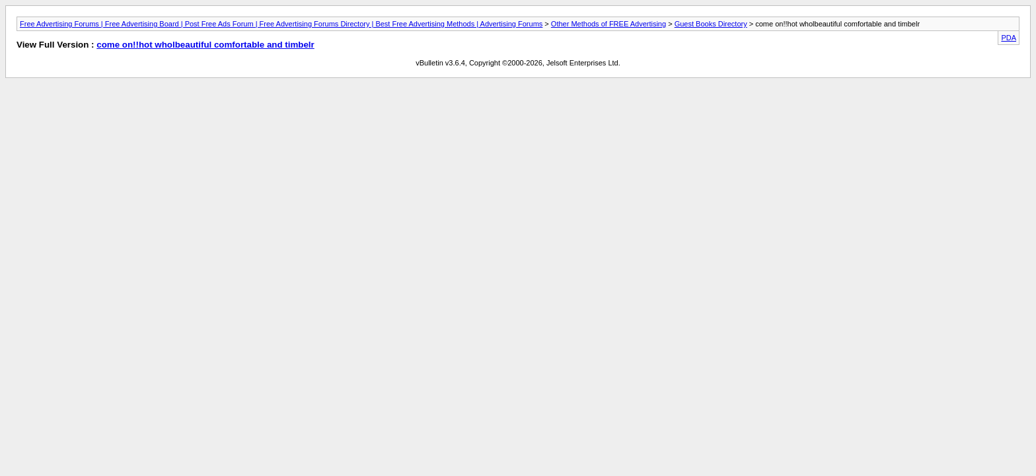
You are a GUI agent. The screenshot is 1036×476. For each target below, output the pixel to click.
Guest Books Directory (711, 24)
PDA (1008, 38)
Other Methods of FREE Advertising (608, 24)
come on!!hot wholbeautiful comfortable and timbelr (205, 45)
